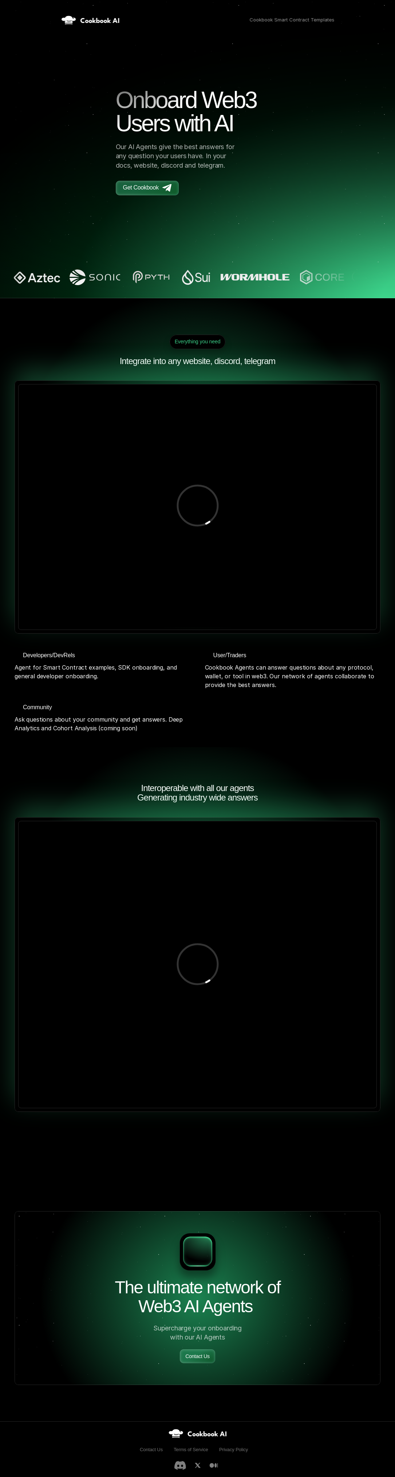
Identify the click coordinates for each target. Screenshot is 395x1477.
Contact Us (151, 1449)
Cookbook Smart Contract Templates (291, 20)
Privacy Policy (233, 1449)
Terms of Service (191, 1449)
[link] (197, 1433)
